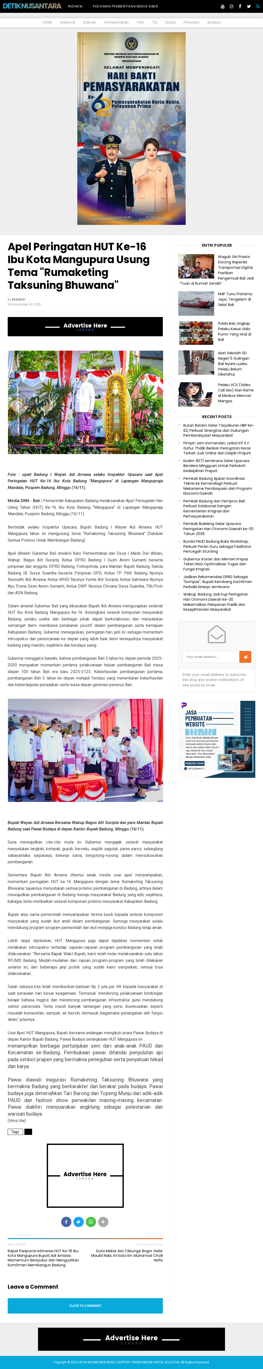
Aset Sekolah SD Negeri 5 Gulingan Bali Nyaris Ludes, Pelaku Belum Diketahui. (233, 363)
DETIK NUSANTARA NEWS (41, 6)
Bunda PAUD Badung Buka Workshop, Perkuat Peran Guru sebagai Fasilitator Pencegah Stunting (217, 546)
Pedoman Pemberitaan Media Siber (125, 6)
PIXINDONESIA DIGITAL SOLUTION (155, 1362)
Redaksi (75, 6)
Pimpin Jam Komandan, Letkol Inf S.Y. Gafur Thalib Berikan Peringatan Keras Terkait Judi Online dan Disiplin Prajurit (217, 448)
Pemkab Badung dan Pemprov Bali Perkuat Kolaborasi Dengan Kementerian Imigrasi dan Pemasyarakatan (214, 509)
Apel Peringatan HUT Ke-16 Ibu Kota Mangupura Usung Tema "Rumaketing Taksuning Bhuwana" (79, 266)
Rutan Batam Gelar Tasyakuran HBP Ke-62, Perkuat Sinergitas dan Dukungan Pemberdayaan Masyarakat (218, 430)
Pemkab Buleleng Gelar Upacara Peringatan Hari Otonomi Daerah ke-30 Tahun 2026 (218, 528)
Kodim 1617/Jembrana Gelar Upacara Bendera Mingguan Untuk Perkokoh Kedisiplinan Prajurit (216, 465)
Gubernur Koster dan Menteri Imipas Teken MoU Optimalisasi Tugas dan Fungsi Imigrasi (215, 564)
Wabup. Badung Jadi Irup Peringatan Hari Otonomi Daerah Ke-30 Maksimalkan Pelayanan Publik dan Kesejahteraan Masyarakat (215, 602)
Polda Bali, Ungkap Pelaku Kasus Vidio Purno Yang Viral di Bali (234, 331)
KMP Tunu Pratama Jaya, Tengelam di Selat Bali (235, 299)
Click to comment (85, 1306)
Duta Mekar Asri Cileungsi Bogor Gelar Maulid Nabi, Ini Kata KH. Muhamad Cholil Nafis (127, 1256)
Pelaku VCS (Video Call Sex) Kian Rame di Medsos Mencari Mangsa (236, 392)
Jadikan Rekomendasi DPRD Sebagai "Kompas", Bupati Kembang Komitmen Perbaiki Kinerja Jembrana (217, 582)
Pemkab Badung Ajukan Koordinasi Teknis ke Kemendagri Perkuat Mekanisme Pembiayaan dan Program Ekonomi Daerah (217, 486)
